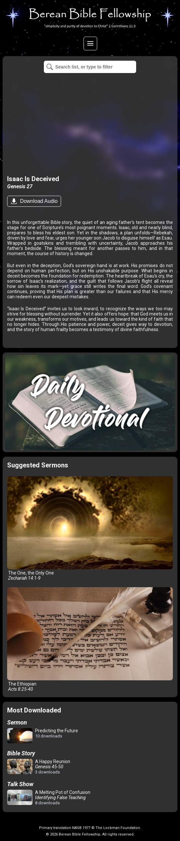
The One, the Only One (90, 528)
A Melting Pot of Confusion (48, 797)
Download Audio (38, 201)
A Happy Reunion (38, 766)
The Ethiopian (90, 639)
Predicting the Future (42, 736)
